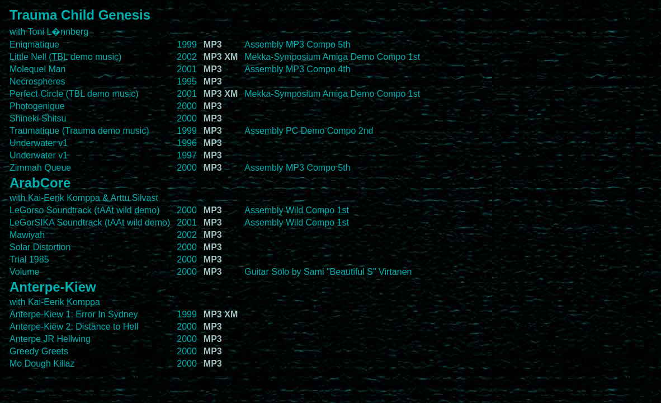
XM (231, 57)
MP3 (213, 44)
